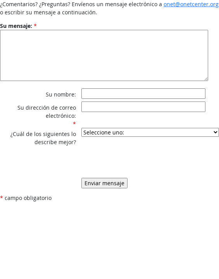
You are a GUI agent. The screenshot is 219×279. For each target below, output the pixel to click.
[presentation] (140, 157)
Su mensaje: (16, 25)
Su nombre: (61, 94)
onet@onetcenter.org (191, 4)
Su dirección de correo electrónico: (46, 111)
